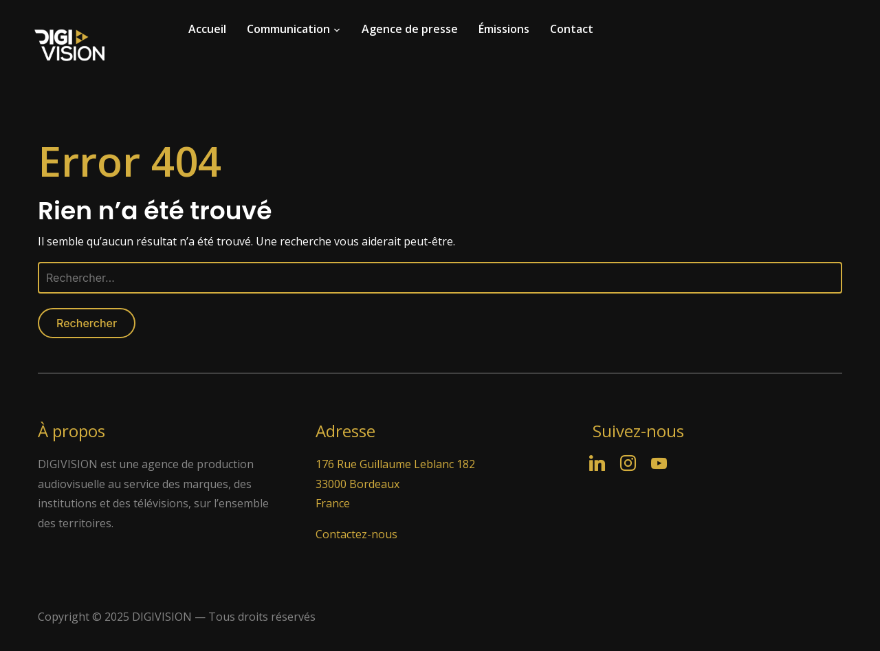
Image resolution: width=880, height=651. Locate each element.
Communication (288, 28)
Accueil (207, 28)
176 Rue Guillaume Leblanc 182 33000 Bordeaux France (395, 483)
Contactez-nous (356, 534)
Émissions (503, 28)
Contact (571, 28)
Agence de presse (410, 28)
